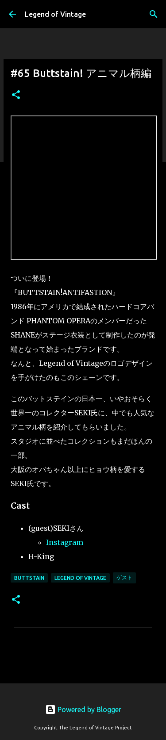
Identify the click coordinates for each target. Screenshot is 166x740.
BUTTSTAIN (29, 578)
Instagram (64, 542)
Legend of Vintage (55, 14)
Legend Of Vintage (80, 578)
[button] (16, 95)
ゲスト (124, 577)
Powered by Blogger (83, 709)
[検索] (153, 14)
